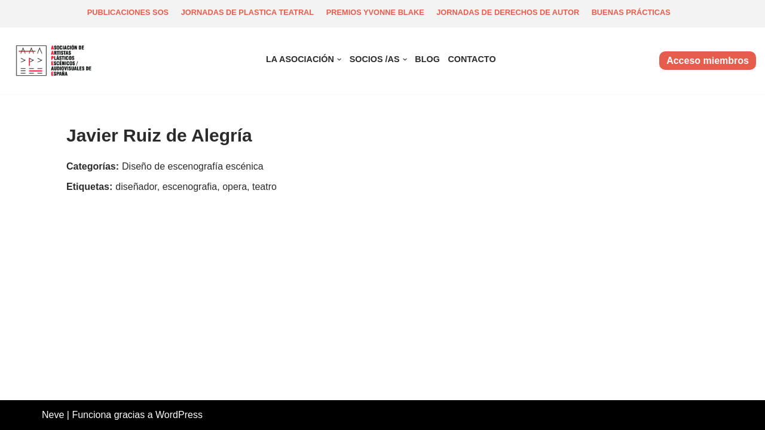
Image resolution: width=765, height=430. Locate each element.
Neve (53, 415)
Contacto (471, 59)
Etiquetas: (89, 187)
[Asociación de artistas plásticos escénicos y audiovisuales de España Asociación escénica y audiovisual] (57, 60)
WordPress (179, 415)
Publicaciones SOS (128, 12)
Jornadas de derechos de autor (507, 12)
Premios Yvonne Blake (375, 12)
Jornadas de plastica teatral (247, 12)
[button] (339, 59)
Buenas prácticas (631, 12)
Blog (427, 59)
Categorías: (92, 166)
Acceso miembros (707, 61)
